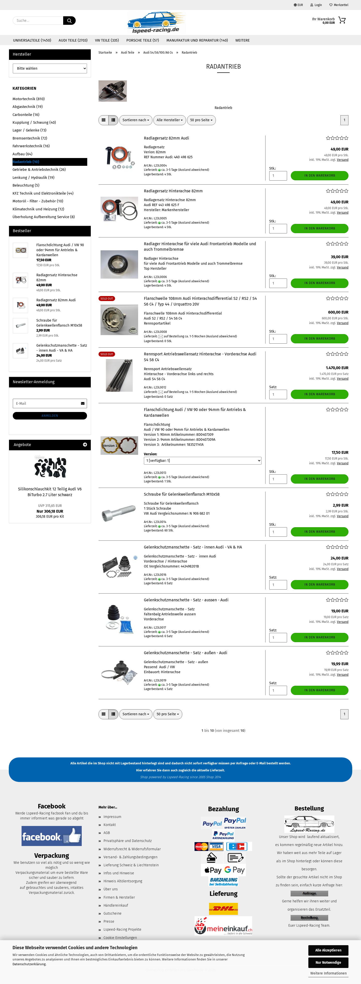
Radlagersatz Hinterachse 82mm (173, 191)
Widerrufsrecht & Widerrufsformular (132, 849)
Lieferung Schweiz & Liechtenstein (131, 865)
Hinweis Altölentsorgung (123, 881)
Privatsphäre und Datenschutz (128, 841)
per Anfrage (239, 763)
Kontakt (110, 825)
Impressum (112, 817)
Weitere (242, 40)
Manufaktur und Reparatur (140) (197, 40)
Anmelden (50, 415)
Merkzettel (338, 5)
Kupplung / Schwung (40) (34, 122)
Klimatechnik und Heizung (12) (38, 209)
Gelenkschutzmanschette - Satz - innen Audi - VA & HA (193, 547)
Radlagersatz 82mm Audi (166, 138)
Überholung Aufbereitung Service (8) (44, 217)
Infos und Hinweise (119, 873)
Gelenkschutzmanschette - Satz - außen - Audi (185, 652)
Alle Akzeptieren (328, 950)
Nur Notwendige (328, 962)
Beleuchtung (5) (26, 185)
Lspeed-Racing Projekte (122, 929)
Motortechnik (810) (29, 99)
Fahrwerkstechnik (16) (31, 146)
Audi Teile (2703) (73, 40)
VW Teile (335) (107, 40)
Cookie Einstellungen (120, 938)
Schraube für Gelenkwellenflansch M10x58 (182, 494)
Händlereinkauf (116, 905)
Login (316, 5)
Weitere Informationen (328, 973)
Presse (109, 921)
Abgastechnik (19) (28, 106)
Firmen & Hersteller (119, 897)
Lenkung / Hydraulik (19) (33, 177)
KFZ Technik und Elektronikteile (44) (43, 193)
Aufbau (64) (22, 154)
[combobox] (135, 120)
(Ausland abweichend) (193, 170)
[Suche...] (69, 20)
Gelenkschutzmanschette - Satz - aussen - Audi (186, 600)
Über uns (111, 889)
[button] (104, 120)
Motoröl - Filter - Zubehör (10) (38, 201)
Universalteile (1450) (32, 40)
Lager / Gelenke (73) (29, 130)
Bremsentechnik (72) (30, 138)
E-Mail (261, 763)
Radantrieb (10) (26, 162)
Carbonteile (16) (26, 114)
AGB (107, 833)
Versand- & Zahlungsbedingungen (130, 857)
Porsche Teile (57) (142, 40)
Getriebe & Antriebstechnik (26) (39, 169)
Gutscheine (113, 913)
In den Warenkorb (319, 175)
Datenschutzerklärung (29, 964)
